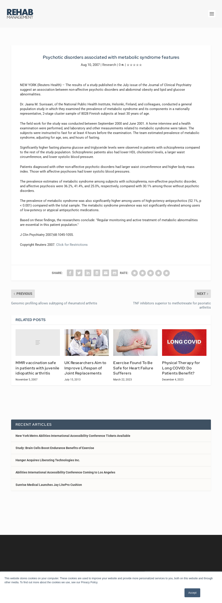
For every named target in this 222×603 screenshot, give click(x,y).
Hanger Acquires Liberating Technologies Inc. (48, 460)
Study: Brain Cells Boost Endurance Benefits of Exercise (55, 448)
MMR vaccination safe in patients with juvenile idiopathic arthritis (37, 368)
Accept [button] (192, 592)
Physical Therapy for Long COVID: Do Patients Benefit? (181, 368)
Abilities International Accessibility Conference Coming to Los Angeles (65, 472)
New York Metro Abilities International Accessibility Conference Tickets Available (73, 435)
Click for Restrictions (72, 245)
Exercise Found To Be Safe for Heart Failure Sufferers (133, 368)
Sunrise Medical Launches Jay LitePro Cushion (49, 485)
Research (109, 65)
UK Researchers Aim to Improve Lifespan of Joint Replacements (85, 368)
